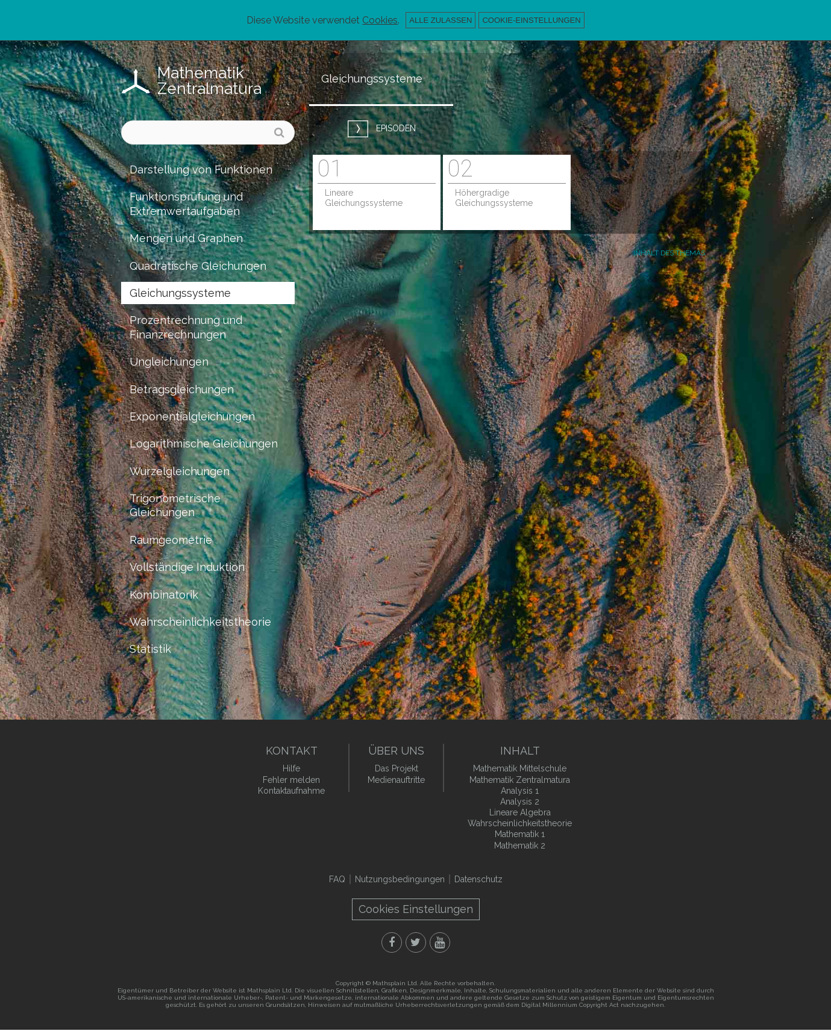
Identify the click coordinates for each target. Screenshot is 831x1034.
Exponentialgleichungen (192, 416)
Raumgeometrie (171, 540)
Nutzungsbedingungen (400, 879)
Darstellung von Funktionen (201, 169)
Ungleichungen (169, 361)
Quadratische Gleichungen (198, 266)
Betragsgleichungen (182, 389)
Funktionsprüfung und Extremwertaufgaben (186, 203)
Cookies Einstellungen (416, 909)
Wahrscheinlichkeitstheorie (200, 621)
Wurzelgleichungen (180, 471)
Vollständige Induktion (187, 567)
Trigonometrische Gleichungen (175, 505)
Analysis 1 (520, 791)
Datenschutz (478, 879)
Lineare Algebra (520, 812)
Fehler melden (291, 780)
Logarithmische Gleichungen (204, 443)
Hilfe (291, 768)
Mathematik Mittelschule (519, 768)
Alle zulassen (440, 20)
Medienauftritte (396, 780)
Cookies (380, 20)
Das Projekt (396, 768)
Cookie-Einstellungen (531, 20)
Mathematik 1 (520, 834)
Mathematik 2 (519, 845)
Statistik (150, 649)
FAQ (337, 879)
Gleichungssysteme (180, 293)
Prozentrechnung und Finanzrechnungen (186, 327)
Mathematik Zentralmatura (209, 81)
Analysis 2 (519, 801)
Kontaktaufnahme (291, 791)
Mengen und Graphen (186, 238)
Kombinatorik (164, 594)
